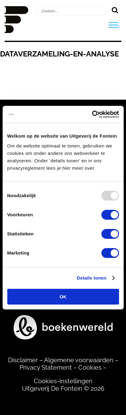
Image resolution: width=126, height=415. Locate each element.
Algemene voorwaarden (78, 360)
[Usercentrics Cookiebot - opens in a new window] (92, 114)
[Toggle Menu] (113, 25)
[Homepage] (16, 31)
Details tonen (91, 277)
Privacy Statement (46, 367)
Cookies (90, 367)
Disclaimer (23, 360)
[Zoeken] (114, 10)
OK (63, 296)
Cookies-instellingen (63, 381)
